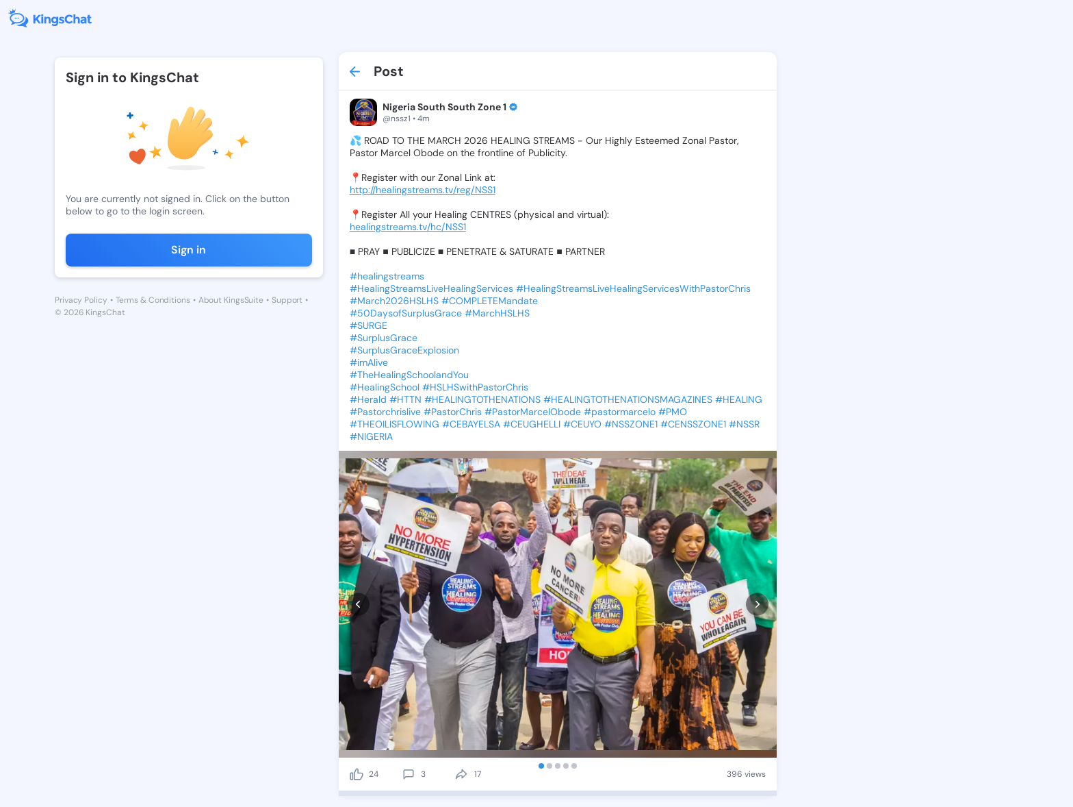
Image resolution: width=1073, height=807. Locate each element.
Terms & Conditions (153, 300)
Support (287, 300)
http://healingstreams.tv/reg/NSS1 (422, 190)
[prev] (358, 604)
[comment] (408, 774)
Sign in (188, 250)
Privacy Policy (81, 300)
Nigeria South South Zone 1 (444, 107)
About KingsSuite (230, 300)
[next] (757, 604)
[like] (356, 774)
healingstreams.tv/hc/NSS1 (408, 227)
